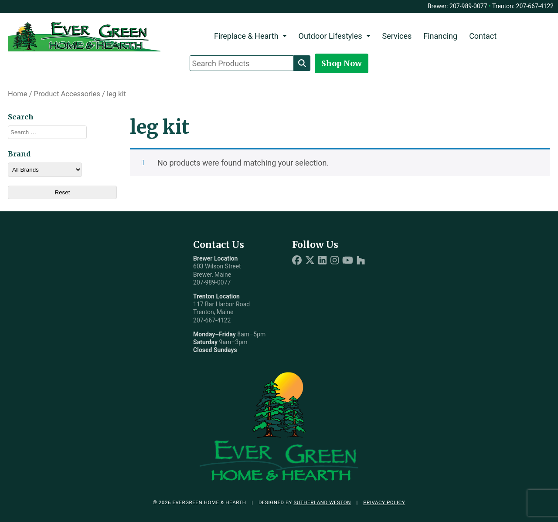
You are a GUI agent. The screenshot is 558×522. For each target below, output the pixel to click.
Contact (483, 36)
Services (397, 36)
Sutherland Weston (322, 502)
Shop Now (341, 63)
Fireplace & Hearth (246, 36)
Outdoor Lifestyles (330, 36)
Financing (440, 36)
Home (17, 94)
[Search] (302, 63)
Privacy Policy (384, 502)
